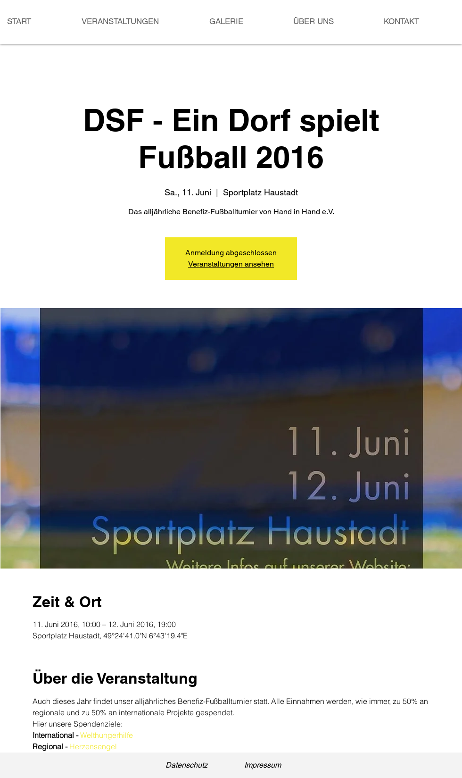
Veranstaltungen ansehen (231, 263)
